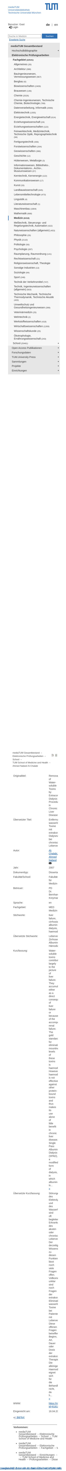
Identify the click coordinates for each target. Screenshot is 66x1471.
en (56, 24)
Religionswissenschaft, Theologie (32, 263)
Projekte (16, 366)
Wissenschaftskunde (27, 331)
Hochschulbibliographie (24, 50)
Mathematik (23, 213)
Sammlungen (19, 361)
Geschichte (22, 155)
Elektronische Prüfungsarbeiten (30, 55)
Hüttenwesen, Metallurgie (29, 160)
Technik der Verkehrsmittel (31, 281)
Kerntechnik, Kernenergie (30, 175)
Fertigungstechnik (26, 141)
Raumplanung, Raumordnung (33, 253)
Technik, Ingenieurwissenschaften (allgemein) (32, 288)
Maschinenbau (25, 208)
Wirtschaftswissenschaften (31, 326)
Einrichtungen (19, 370)
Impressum (55, 1468)
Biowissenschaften (27, 86)
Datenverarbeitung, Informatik (33, 107)
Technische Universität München (24, 12)
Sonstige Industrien (26, 267)
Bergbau (20, 81)
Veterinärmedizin (25, 312)
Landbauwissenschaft (28, 190)
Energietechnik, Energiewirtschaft (35, 117)
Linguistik (20, 199)
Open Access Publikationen (27, 348)
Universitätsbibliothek (19, 10)
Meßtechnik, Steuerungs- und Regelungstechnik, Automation (33, 224)
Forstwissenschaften (28, 146)
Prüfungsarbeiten (38, 1459)
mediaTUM (13, 7)
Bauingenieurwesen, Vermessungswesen (27, 75)
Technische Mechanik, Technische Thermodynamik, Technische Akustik (34, 297)
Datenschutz (22, 1468)
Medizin (21, 218)
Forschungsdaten (21, 352)
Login (13, 27)
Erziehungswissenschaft (29, 122)
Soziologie (22, 272)
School (20, 343)
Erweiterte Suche (17, 40)
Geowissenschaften (27, 151)
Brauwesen (23, 90)
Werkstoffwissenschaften (30, 321)
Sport (19, 277)
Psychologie (23, 249)
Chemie (21, 95)
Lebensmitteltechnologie (30, 194)
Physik (21, 239)
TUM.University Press (24, 357)
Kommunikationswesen (28, 180)
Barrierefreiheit (39, 1468)
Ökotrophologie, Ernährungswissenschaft (30, 337)
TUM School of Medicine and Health (30, 762)
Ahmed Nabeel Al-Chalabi (25, 766)
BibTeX (18, 1417)
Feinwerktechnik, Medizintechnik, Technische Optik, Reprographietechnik (35, 134)
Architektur (22, 69)
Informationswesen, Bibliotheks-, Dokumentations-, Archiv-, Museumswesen (31, 168)
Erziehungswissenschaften (31, 126)
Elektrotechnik (25, 112)
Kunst (19, 185)
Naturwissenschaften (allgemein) (34, 230)
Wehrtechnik (22, 317)
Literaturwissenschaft (27, 204)
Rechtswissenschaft (27, 258)
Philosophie (22, 235)
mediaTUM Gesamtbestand (26, 46)
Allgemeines (23, 64)
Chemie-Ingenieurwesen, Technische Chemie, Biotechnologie (34, 102)
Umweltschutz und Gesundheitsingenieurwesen (32, 306)
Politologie (22, 244)
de (48, 24)
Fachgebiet (23, 59)
